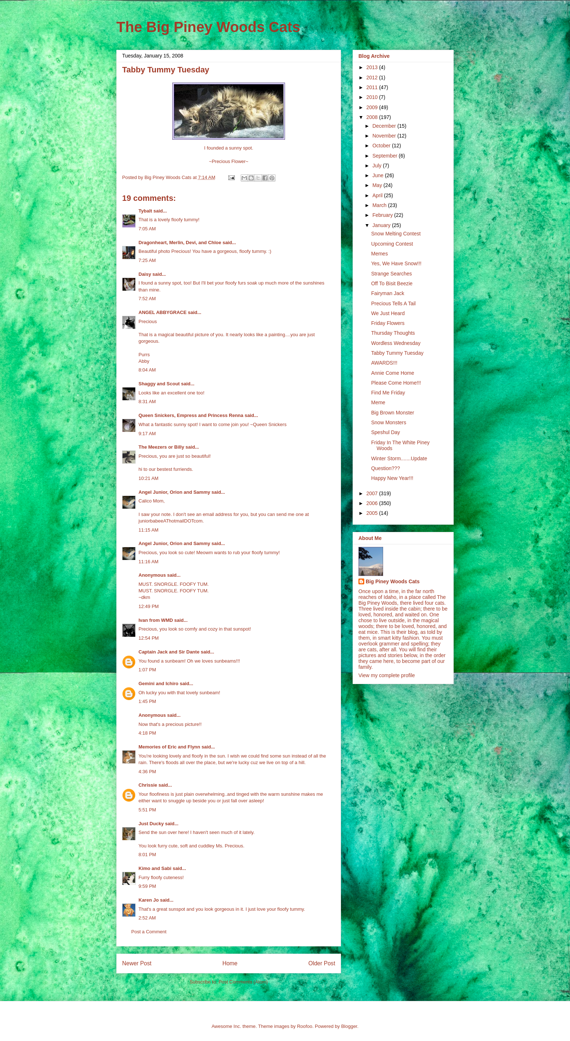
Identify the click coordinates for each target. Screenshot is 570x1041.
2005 (372, 513)
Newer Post (137, 963)
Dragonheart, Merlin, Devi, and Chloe (180, 242)
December (384, 126)
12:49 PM (149, 606)
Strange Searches (391, 274)
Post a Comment (148, 931)
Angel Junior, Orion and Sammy (174, 492)
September (385, 156)
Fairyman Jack (387, 293)
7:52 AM (147, 298)
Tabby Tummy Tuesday (397, 353)
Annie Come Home (392, 373)
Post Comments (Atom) (243, 982)
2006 (372, 503)
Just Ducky (151, 823)
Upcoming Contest (392, 244)
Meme (378, 402)
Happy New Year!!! (392, 478)
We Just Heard (388, 313)
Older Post (321, 963)
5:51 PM (147, 809)
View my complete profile (386, 675)
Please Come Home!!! (396, 383)
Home (230, 963)
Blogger (349, 1026)
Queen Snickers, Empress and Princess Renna (191, 415)
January (382, 225)
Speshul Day (385, 432)
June (378, 175)
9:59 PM (147, 886)
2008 (372, 117)
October (382, 145)
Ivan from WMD (156, 620)
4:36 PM (147, 771)
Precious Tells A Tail (393, 303)
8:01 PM (147, 854)
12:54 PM (149, 638)
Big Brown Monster (392, 413)
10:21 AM (148, 478)
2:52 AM (147, 918)
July (377, 165)
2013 (372, 67)
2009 (372, 107)
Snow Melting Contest (396, 234)
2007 (372, 493)
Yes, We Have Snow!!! (396, 263)
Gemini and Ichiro (158, 683)
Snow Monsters (388, 422)
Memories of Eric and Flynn (169, 747)
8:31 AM (147, 401)
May (377, 185)
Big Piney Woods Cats (393, 581)
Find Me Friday (388, 393)
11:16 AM (148, 561)
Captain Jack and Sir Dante (169, 652)
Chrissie (148, 785)
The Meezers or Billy (161, 447)
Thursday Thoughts (393, 333)
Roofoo (304, 1026)
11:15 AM (148, 530)
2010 (372, 97)
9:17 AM (147, 433)
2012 (372, 77)
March (380, 205)
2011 (372, 87)
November (384, 136)
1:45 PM (147, 701)
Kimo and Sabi (155, 868)
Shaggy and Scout (159, 383)
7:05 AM (147, 228)
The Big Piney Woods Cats (208, 27)
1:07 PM (147, 669)
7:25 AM (147, 260)
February (383, 215)
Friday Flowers (388, 323)
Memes (379, 254)
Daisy (145, 274)
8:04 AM (147, 370)
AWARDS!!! (384, 363)
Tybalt (145, 211)
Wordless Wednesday (396, 343)
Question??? (385, 468)
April (378, 195)
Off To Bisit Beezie (392, 283)
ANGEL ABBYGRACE (162, 312)
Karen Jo (149, 900)
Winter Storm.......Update (399, 458)
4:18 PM (147, 733)
